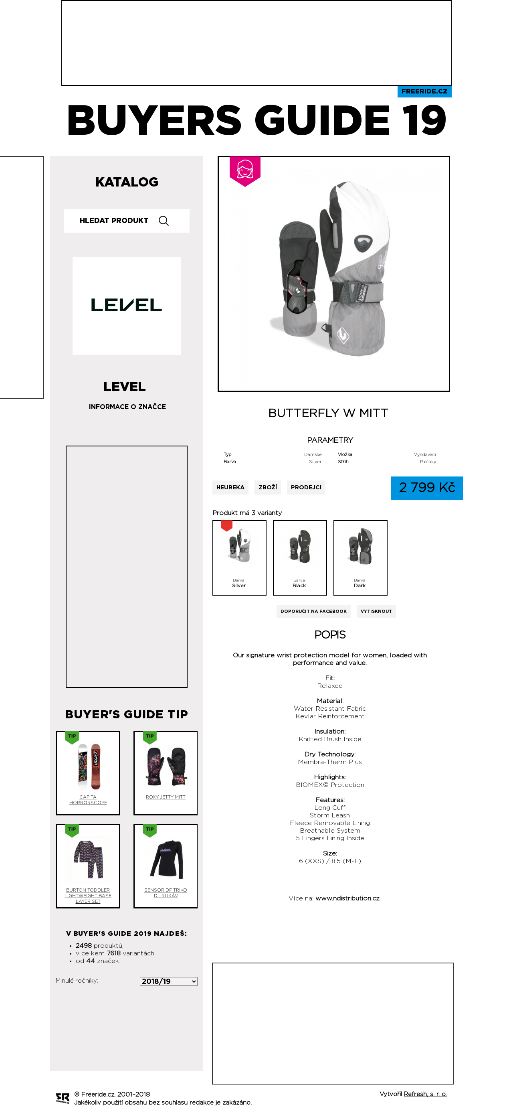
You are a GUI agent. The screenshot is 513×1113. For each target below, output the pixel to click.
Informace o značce (127, 407)
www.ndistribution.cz (347, 898)
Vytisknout (376, 611)
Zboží (268, 488)
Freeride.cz (425, 91)
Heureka (230, 488)
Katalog (126, 182)
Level (124, 384)
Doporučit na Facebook (314, 611)
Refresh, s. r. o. (425, 1094)
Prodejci (306, 488)
